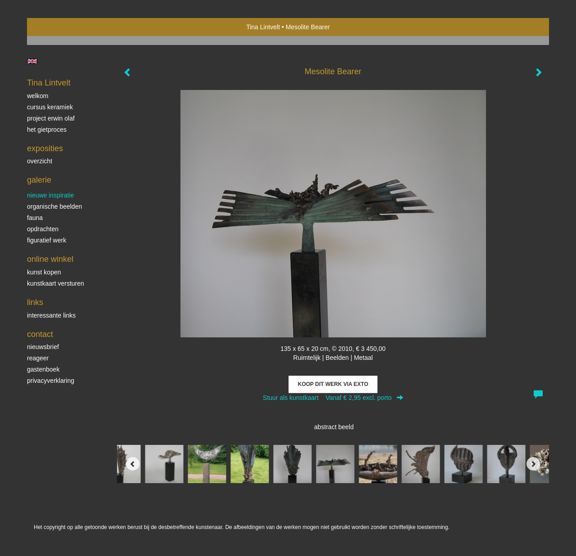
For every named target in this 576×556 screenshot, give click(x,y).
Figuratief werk (46, 240)
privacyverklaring (50, 380)
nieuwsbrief (43, 346)
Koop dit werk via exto (333, 384)
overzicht (39, 161)
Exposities (45, 148)
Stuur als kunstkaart (333, 397)
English (32, 61)
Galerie (39, 179)
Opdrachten (42, 229)
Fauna (35, 217)
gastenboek (43, 369)
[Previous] (133, 464)
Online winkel (50, 259)
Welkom (37, 95)
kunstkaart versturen (55, 283)
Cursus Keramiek (50, 107)
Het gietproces (47, 129)
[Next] (533, 464)
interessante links (51, 315)
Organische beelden (54, 206)
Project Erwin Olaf (51, 118)
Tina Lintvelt (263, 27)
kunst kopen (44, 272)
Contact (40, 334)
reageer (38, 358)
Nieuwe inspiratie (50, 195)
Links (35, 302)
